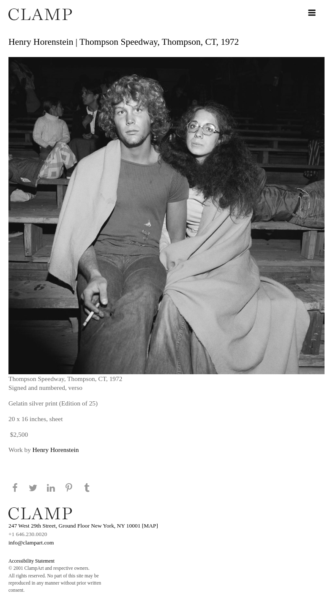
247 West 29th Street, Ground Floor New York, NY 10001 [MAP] (83, 525)
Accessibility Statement (31, 560)
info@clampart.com (31, 542)
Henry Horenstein (56, 449)
